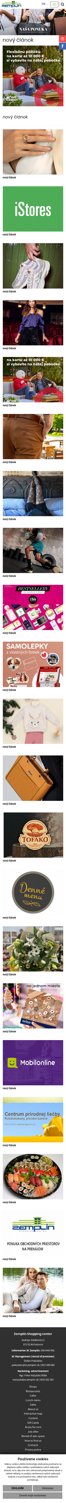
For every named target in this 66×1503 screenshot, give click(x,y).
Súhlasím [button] (17, 1488)
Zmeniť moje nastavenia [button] (32, 1495)
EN (45, 4)
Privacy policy (33, 1449)
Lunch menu (33, 1400)
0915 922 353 (47, 1379)
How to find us (33, 1440)
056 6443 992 (47, 1350)
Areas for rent (33, 1427)
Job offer (33, 1432)
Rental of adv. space (33, 1436)
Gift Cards (33, 1423)
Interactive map (33, 1413)
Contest (33, 1418)
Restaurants (33, 1391)
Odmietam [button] (47, 1488)
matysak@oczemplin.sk (25, 1379)
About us (33, 1409)
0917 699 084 (47, 1365)
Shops (33, 1386)
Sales (33, 1404)
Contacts (33, 1445)
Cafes (33, 1395)
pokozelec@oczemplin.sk (25, 1365)
